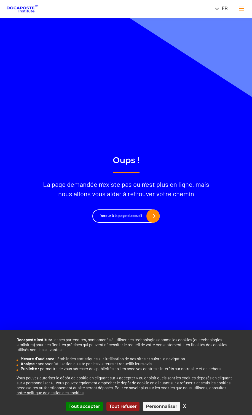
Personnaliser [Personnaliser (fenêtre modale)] (161, 406)
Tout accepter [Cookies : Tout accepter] (84, 406)
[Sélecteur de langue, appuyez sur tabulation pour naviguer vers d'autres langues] (223, 8)
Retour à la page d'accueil (128, 216)
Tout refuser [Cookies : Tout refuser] (123, 406)
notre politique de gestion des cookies (50, 392)
